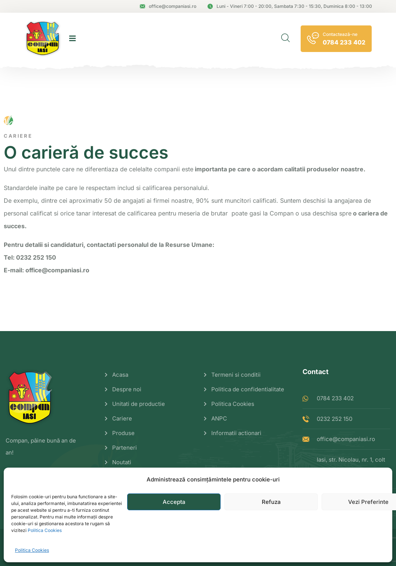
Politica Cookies (45, 530)
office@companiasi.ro (168, 6)
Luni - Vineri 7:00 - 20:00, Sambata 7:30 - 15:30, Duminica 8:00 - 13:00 (290, 6)
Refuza (271, 501)
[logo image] (43, 38)
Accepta (174, 501)
